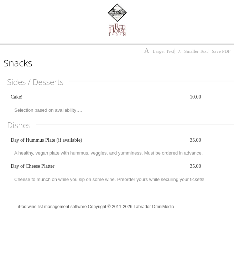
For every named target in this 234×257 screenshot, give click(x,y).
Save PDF (221, 51)
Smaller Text (193, 51)
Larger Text (159, 51)
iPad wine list (30, 206)
